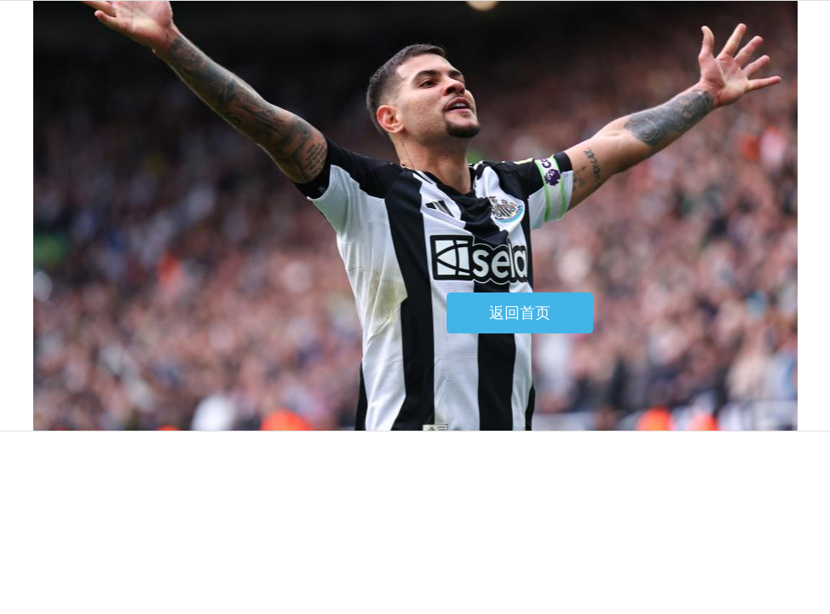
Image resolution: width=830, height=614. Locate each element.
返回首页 (519, 312)
